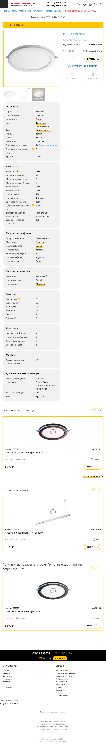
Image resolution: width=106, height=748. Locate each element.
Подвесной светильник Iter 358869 (24, 532)
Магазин (50, 385)
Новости (59, 690)
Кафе (38, 388)
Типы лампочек (62, 695)
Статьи (58, 693)
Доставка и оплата (63, 670)
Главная (7, 10)
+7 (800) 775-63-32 (56, 2)
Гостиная (40, 385)
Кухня (45, 382)
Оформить (60, 658)
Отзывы (59, 687)
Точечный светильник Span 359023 (24, 611)
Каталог (16, 10)
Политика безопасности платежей (53, 712)
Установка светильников (65, 673)
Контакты (6, 670)
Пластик (40, 141)
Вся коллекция (93, 476)
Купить (93, 59)
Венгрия (40, 111)
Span (38, 119)
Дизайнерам (61, 684)
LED (38, 171)
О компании (10, 665)
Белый (39, 137)
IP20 (38, 392)
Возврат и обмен (62, 679)
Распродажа (7, 679)
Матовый (40, 249)
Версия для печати (76, 34)
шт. (43, 658)
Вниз (38, 261)
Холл (44, 388)
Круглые (40, 396)
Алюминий (41, 276)
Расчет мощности (48, 145)
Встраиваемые (52, 10)
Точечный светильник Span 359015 (24, 452)
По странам (7, 676)
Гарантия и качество (64, 676)
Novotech (40, 115)
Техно (39, 133)
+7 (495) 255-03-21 (56, 5)
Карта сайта (7, 687)
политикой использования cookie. (53, 729)
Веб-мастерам (61, 681)
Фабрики (6, 673)
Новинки (6, 681)
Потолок (40, 378)
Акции (5, 684)
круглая (40, 257)
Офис (39, 382)
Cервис (60, 665)
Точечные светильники (32, 10)
